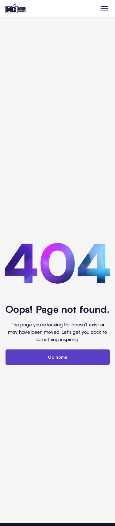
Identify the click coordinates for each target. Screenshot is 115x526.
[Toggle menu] (104, 8)
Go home (57, 357)
